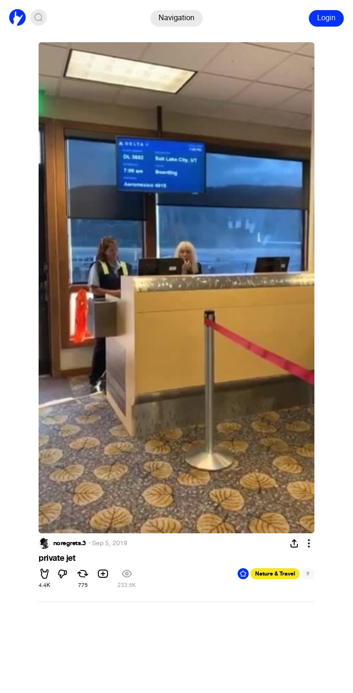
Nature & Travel (275, 573)
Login (326, 17)
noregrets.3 (69, 543)
